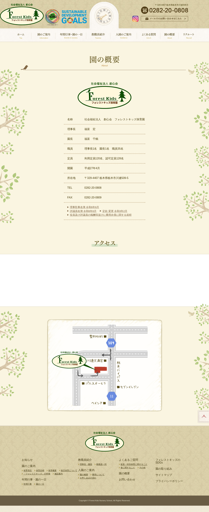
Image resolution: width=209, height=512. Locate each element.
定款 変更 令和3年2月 (114, 211)
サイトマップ (164, 475)
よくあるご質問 (128, 460)
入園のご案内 (86, 470)
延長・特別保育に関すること (134, 464)
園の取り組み (164, 468)
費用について (98, 474)
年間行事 (27, 484)
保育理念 (27, 470)
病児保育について (69, 470)
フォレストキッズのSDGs (168, 461)
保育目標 (40, 470)
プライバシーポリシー (169, 481)
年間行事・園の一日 (34, 479)
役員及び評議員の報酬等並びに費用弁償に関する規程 (101, 214)
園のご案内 (28, 466)
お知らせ (27, 460)
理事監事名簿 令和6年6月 (84, 207)
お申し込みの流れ (88, 478)
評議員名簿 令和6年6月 (83, 211)
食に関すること (128, 467)
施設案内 (58, 474)
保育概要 (52, 470)
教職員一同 (101, 464)
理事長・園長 (86, 464)
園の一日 (40, 484)
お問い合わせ (127, 479)
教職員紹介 (85, 460)
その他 (142, 467)
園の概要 (84, 474)
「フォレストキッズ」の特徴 (36, 474)
